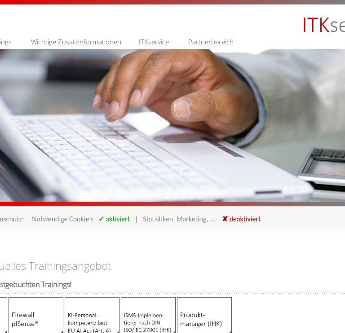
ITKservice (154, 41)
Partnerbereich (211, 41)
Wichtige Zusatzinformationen (76, 41)
